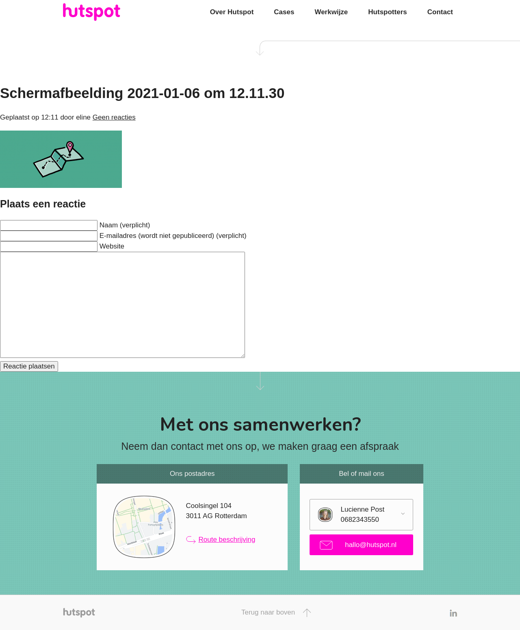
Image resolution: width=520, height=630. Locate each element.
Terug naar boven (276, 612)
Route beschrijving (221, 540)
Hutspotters (387, 12)
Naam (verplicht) (125, 225)
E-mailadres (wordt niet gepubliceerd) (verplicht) (173, 236)
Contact (440, 12)
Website (112, 246)
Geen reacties (114, 117)
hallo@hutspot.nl (358, 545)
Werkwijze (331, 12)
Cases (284, 12)
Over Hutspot (232, 12)
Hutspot (107, 12)
